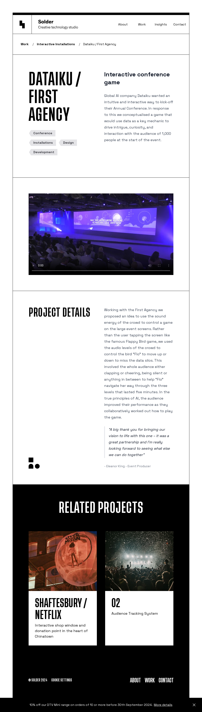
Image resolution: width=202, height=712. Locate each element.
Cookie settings (61, 680)
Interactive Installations (56, 44)
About (123, 24)
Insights (161, 24)
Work (142, 24)
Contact (179, 24)
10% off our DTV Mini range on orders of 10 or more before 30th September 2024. (101, 705)
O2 (115, 603)
